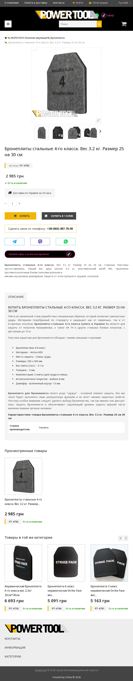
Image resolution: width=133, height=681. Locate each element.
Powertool (41, 670)
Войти (78, 2)
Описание (16, 297)
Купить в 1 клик (62, 216)
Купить (25, 216)
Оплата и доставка (35, 2)
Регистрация (98, 2)
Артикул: (14, 165)
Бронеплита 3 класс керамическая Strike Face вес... (108, 590)
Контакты (58, 2)
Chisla (68, 677)
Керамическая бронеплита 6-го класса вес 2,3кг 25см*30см (23, 590)
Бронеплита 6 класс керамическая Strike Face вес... (65, 590)
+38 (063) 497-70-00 (60, 229)
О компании (12, 2)
